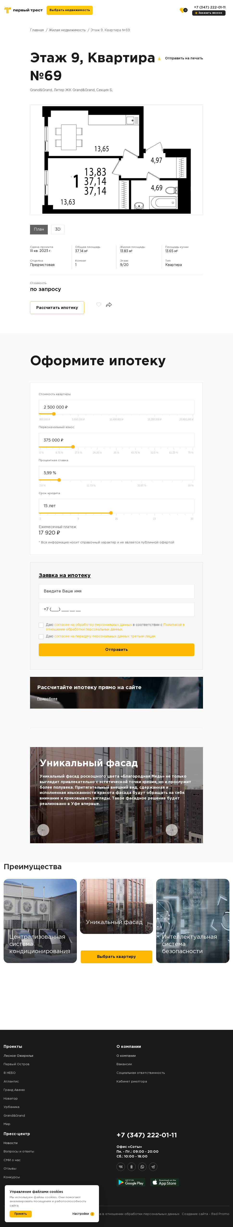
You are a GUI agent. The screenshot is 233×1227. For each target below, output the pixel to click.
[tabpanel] (116, 795)
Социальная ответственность (140, 1073)
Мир (7, 1124)
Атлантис (11, 1081)
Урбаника (11, 1107)
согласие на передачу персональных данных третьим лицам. (105, 636)
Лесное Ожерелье (18, 1056)
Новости (11, 1143)
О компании (126, 1056)
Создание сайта (195, 1214)
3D (58, 229)
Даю (101, 636)
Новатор (11, 1098)
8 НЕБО (10, 1073)
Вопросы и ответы (19, 1152)
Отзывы (10, 1169)
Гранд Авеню (14, 1090)
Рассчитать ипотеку (57, 308)
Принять (20, 1214)
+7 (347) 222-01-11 (210, 7)
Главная (37, 30)
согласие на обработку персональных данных (93, 624)
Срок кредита (49, 493)
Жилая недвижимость (67, 30)
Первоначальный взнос (56, 427)
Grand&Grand (14, 1115)
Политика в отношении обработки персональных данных (132, 1214)
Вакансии (124, 1064)
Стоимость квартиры (55, 394)
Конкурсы (12, 1177)
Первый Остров (17, 1064)
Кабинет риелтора (131, 1081)
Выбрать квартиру (116, 1015)
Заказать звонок (210, 13)
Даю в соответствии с (115, 627)
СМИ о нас (12, 1160)
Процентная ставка (53, 460)
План (39, 229)
